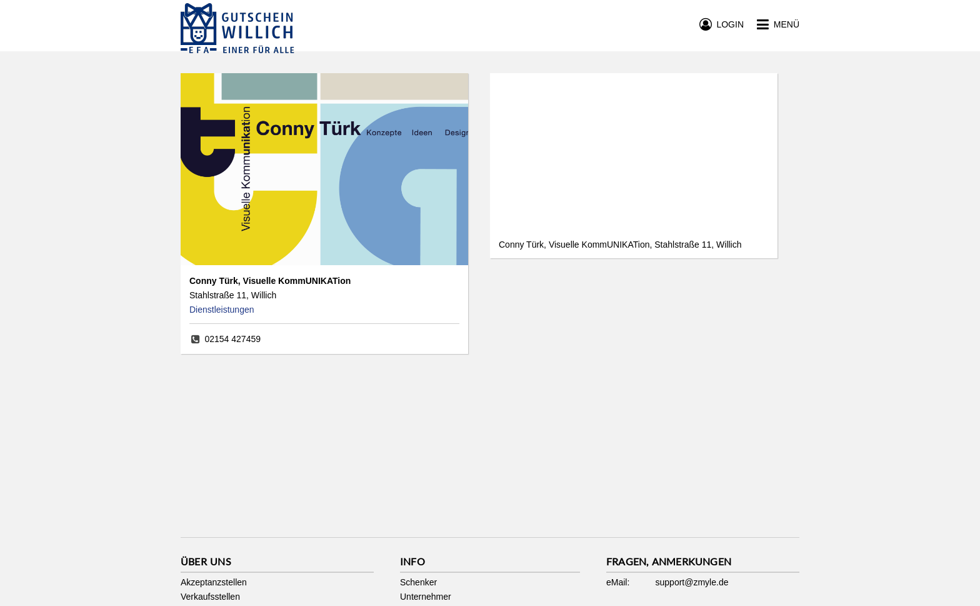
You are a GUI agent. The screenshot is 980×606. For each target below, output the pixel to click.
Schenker (418, 582)
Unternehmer (425, 597)
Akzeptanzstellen (214, 582)
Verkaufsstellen (210, 597)
